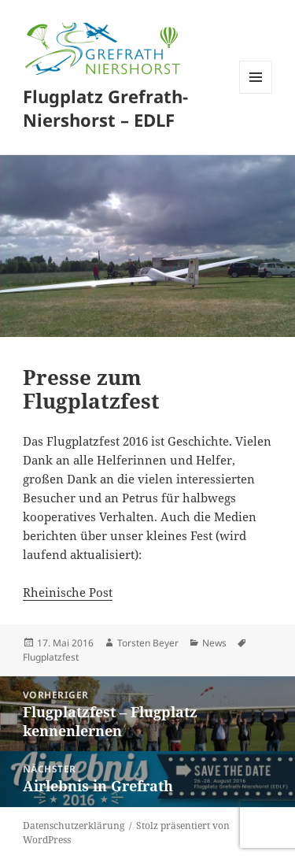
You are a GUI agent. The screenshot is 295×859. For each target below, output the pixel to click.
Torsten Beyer (148, 643)
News (214, 643)
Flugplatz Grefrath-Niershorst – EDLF (105, 107)
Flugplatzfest (51, 657)
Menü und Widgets (256, 93)
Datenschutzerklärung (73, 825)
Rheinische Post (67, 592)
